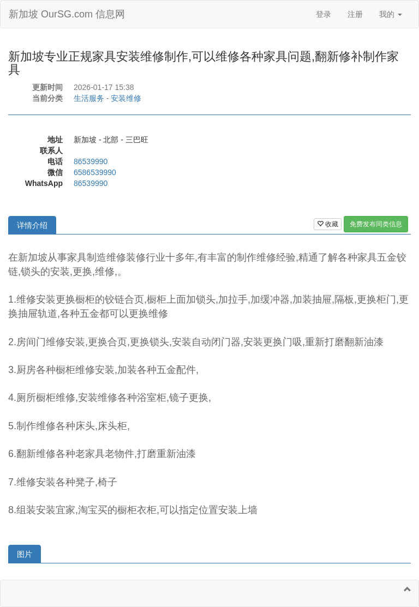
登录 (323, 14)
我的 (390, 14)
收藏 (327, 224)
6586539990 (95, 172)
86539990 (90, 161)
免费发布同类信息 (376, 224)
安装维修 (126, 98)
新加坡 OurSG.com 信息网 (67, 14)
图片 (24, 554)
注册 (355, 14)
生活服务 (89, 98)
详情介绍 (32, 225)
